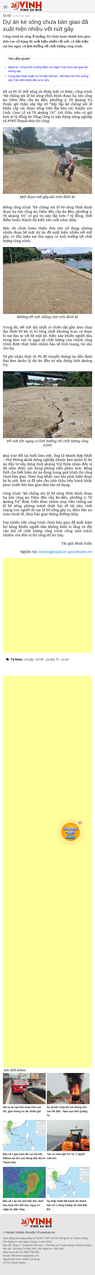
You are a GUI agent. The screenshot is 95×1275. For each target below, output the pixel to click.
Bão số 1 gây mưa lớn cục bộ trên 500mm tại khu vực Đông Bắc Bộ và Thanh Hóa (24, 1158)
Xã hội (7, 15)
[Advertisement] (47, 605)
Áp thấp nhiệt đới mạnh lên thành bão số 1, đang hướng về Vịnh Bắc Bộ (67, 1205)
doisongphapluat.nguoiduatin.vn (65, 551)
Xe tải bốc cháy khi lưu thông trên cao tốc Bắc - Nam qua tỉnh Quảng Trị (67, 1111)
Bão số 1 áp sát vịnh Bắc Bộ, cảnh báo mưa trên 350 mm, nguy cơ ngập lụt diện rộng (23, 1205)
